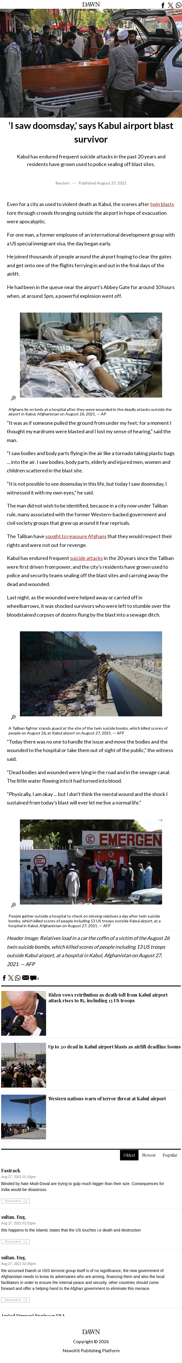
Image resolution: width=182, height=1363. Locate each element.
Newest (149, 1155)
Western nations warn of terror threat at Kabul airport (107, 1098)
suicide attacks (86, 558)
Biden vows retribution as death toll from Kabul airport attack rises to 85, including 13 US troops (107, 997)
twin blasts (162, 204)
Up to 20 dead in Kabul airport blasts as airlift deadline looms (114, 1047)
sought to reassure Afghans (76, 536)
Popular (170, 1155)
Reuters (62, 183)
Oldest (129, 1155)
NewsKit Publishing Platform (91, 1350)
